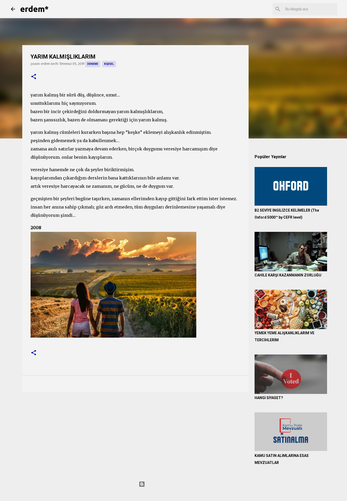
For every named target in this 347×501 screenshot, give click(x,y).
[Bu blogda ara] (310, 9)
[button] (34, 76)
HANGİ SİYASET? (269, 398)
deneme (92, 64)
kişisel (109, 64)
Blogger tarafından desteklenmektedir (173, 484)
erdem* (34, 8)
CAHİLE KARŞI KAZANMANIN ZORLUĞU (288, 275)
